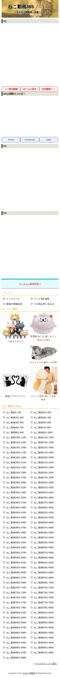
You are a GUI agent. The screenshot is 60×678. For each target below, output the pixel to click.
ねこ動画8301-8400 (44, 617)
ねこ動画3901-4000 (44, 507)
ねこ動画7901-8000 (44, 607)
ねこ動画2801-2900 (16, 482)
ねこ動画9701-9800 (44, 652)
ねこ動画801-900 (15, 432)
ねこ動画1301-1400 (44, 442)
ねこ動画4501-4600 (44, 522)
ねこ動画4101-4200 (44, 512)
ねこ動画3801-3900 (16, 507)
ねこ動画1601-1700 (16, 452)
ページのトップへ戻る (45, 663)
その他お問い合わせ (44, 304)
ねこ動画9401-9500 (16, 647)
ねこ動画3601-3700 (16, 502)
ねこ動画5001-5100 (16, 537)
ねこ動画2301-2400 (44, 467)
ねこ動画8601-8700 (16, 627)
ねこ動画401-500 (15, 422)
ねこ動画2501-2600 (44, 472)
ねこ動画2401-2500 (16, 472)
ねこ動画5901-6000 (44, 557)
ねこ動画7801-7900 (16, 607)
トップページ (13, 299)
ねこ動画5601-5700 (16, 552)
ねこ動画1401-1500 (16, 447)
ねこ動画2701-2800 (44, 477)
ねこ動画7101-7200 (44, 587)
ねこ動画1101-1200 (44, 437)
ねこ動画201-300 (15, 417)
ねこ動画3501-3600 (44, 497)
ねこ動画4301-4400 (44, 517)
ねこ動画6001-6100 (16, 562)
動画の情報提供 (14, 304)
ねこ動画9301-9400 (44, 642)
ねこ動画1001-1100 (16, 437)
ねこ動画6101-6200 (44, 562)
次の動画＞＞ (48, 89)
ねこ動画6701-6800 (44, 577)
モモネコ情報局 (29, 673)
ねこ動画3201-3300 (16, 492)
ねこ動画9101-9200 (44, 637)
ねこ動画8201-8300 (16, 617)
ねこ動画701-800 (42, 427)
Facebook (29, 139)
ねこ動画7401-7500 (16, 597)
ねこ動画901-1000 (43, 432)
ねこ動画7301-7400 (44, 592)
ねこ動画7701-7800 (44, 602)
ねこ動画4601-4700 (16, 527)
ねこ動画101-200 (42, 412)
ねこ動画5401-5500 (16, 547)
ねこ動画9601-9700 (16, 652)
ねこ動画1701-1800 (44, 452)
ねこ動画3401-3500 (16, 497)
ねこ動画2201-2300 (16, 467)
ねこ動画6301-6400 (44, 567)
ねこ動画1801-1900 (16, 457)
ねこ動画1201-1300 (16, 442)
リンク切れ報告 (42, 299)
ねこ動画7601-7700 (16, 602)
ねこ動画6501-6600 (44, 572)
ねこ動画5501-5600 (44, 547)
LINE (48, 139)
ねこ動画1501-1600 (44, 447)
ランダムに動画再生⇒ (30, 283)
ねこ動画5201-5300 (16, 542)
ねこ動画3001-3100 (16, 487)
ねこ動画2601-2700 (16, 477)
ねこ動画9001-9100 (16, 637)
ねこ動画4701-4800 (44, 527)
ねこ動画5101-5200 (44, 537)
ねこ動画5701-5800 (44, 552)
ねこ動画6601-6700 (16, 577)
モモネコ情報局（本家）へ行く (32, 12)
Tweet (11, 139)
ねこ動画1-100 (13, 412)
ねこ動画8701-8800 (44, 627)
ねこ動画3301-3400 (44, 492)
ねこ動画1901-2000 (44, 457)
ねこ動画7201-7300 (16, 592)
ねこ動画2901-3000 (44, 482)
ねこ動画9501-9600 (44, 647)
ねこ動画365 (21, 6)
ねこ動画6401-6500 (16, 572)
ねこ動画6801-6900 (16, 582)
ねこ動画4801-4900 (16, 532)
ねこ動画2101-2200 (44, 462)
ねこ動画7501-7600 (44, 597)
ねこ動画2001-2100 (16, 462)
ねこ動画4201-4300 (16, 517)
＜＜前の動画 (11, 89)
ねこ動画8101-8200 (44, 612)
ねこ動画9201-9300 (16, 642)
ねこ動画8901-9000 (44, 632)
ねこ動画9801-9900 (16, 657)
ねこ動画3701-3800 (44, 502)
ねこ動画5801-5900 (16, 557)
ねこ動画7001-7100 (16, 587)
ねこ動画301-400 (42, 417)
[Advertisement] (30, 55)
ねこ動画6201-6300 (16, 567)
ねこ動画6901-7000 (44, 582)
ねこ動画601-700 (15, 427)
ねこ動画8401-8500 (16, 622)
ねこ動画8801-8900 (16, 632)
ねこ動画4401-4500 (16, 522)
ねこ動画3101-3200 (44, 487)
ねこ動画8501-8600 (44, 622)
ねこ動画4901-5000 (44, 532)
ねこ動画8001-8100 (16, 612)
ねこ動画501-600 (42, 422)
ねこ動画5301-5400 (44, 542)
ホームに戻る (29, 89)
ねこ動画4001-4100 (16, 512)
